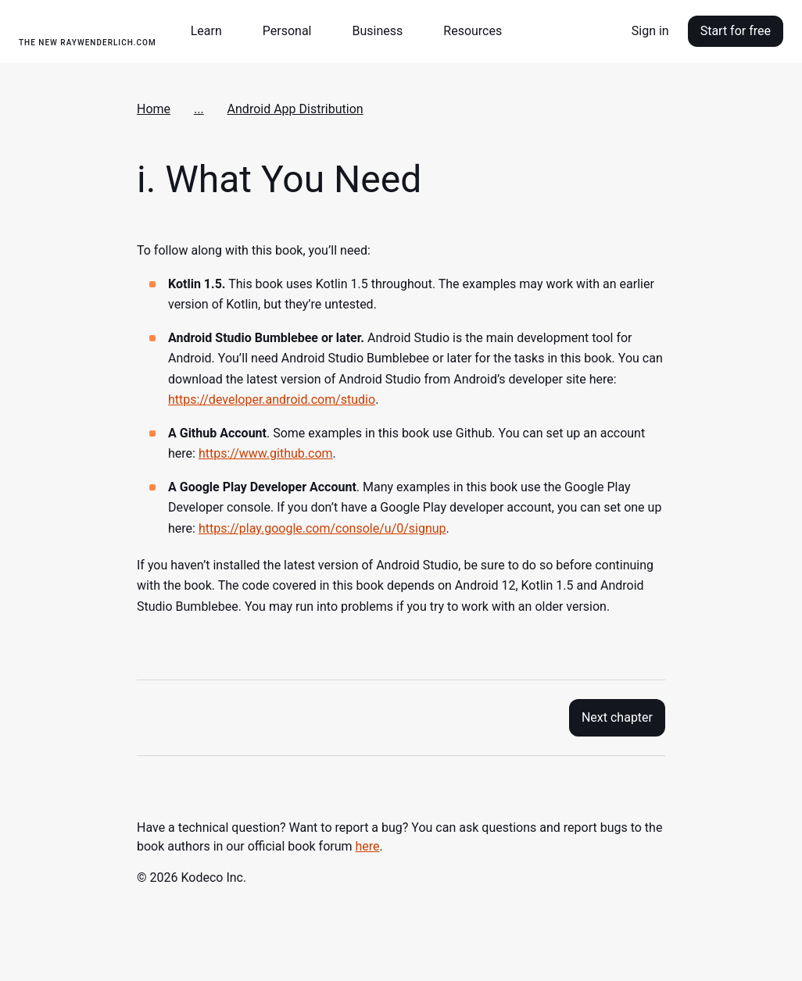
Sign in (650, 30)
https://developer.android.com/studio (271, 399)
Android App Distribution (295, 109)
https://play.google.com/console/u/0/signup (322, 528)
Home (153, 109)
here (368, 846)
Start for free (735, 30)
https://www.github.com (266, 453)
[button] (212, 31)
